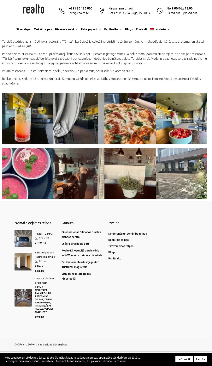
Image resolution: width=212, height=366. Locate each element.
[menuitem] (191, 29)
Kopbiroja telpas (118, 239)
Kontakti (141, 29)
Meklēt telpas (43, 29)
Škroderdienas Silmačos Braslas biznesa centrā (81, 235)
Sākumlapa (23, 29)
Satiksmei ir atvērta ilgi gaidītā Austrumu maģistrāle (80, 265)
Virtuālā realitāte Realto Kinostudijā (76, 276)
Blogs (129, 29)
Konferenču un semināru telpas (127, 233)
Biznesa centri (64, 29)
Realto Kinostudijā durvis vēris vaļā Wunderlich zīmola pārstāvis (82, 253)
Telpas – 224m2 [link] (44, 233)
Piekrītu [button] (200, 359)
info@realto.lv (79, 13)
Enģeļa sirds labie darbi (76, 243)
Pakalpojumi (89, 29)
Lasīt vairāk (184, 359)
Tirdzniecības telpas (120, 246)
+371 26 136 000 (80, 8)
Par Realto (111, 29)
